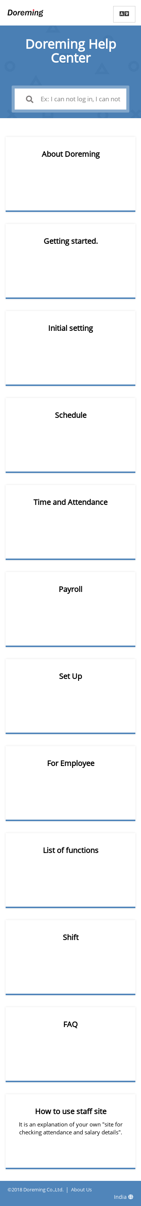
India (123, 1196)
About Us (81, 1189)
